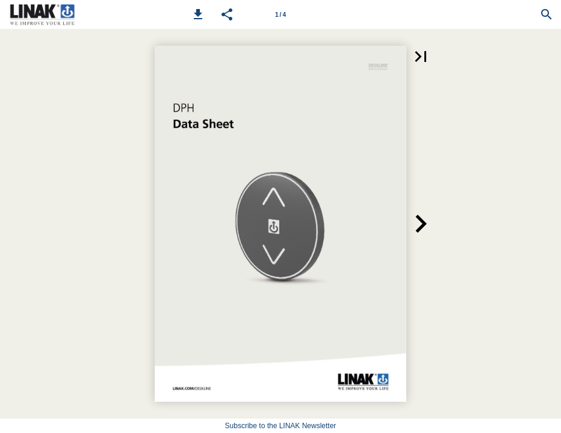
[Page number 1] (280, 14)
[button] (198, 14)
